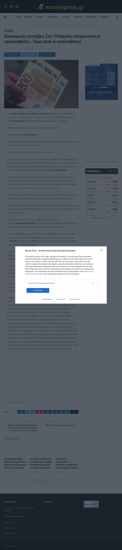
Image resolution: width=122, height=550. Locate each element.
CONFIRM (38, 290)
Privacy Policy (74, 299)
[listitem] (61, 283)
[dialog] (61, 275)
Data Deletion (47, 299)
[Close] (102, 251)
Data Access (61, 299)
